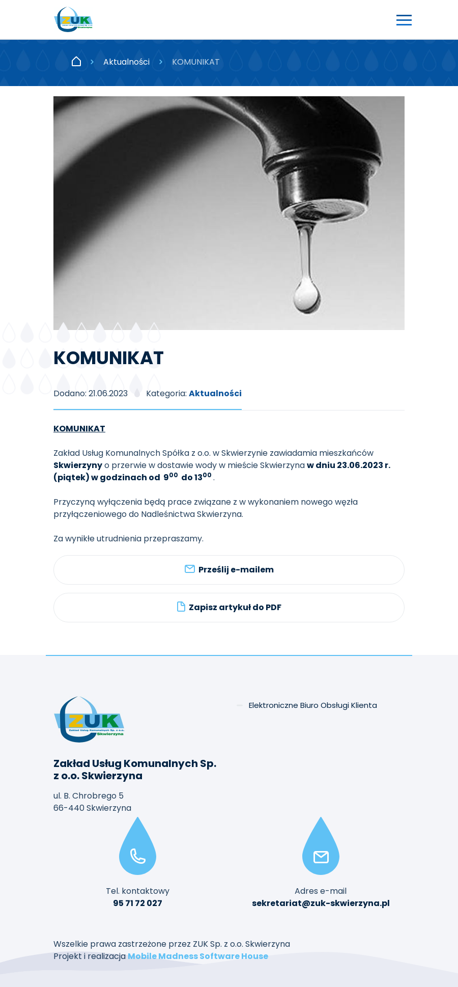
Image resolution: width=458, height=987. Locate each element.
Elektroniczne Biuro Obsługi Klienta (313, 705)
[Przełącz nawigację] (404, 19)
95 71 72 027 (137, 903)
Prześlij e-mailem (229, 569)
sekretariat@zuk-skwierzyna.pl (321, 903)
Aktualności (126, 62)
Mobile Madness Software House (198, 956)
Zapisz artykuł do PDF (229, 607)
